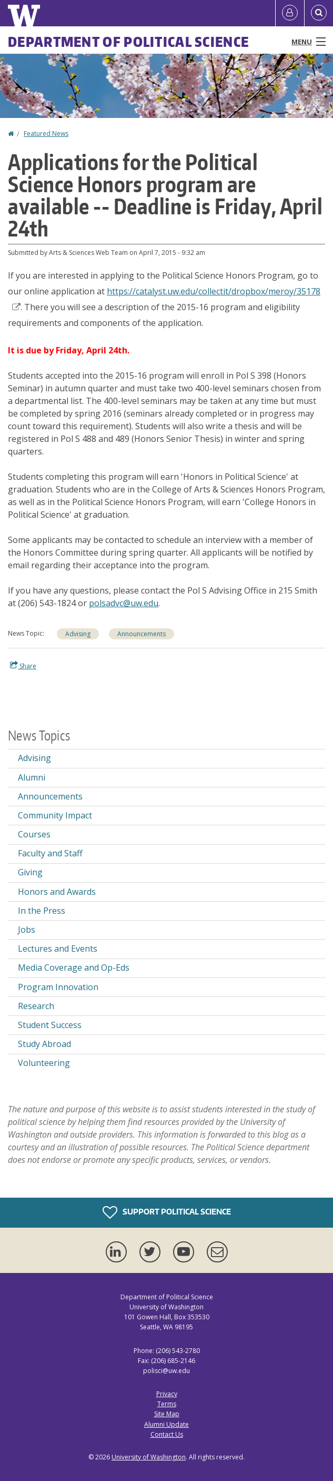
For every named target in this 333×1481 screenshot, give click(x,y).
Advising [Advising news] (77, 633)
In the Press (41, 910)
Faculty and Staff (50, 853)
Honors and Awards (57, 891)
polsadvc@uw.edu (123, 603)
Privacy (166, 1393)
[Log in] (290, 13)
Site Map (166, 1413)
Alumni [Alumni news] (31, 777)
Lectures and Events (57, 948)
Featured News (46, 133)
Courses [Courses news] (34, 834)
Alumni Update (166, 1424)
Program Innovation (58, 987)
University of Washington (149, 1457)
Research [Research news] (36, 1006)
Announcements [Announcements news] (141, 633)
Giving (30, 872)
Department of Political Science (128, 41)
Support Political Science (167, 1212)
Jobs (26, 929)
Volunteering (44, 1063)
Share (23, 665)
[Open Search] (319, 13)
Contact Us (166, 1434)
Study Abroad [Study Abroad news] (44, 1044)
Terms (166, 1403)
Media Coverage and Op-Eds (73, 967)
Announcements (50, 796)
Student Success (50, 1025)
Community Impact (55, 815)
